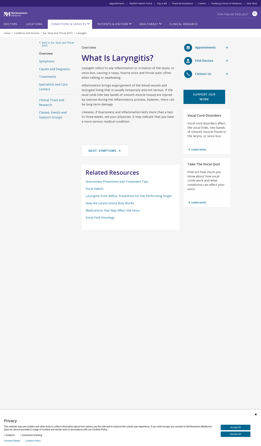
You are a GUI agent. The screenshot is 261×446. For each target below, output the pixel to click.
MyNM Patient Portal (140, 3)
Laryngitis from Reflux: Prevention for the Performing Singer (129, 196)
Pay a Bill (162, 3)
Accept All (235, 427)
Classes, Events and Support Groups (53, 114)
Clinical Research (183, 24)
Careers (202, 3)
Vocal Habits (94, 189)
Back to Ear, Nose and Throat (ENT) (56, 44)
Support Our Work (204, 96)
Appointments (116, 3)
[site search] (254, 13)
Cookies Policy (33, 440)
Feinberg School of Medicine (226, 3)
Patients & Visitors (112, 24)
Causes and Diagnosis (54, 69)
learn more (196, 149)
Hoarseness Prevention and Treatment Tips (117, 181)
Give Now (252, 3)
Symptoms (46, 61)
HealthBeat (148, 24)
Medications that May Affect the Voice (113, 210)
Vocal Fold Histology (100, 217)
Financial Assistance (182, 3)
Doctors (10, 24)
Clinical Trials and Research (51, 102)
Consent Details (12, 440)
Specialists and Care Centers (53, 86)
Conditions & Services (68, 24)
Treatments (47, 77)
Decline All (235, 434)
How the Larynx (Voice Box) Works (110, 203)
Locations (34, 24)
